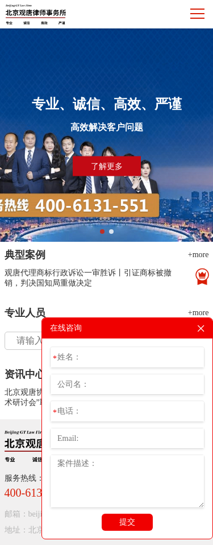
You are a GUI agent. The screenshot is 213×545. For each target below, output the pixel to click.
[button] (102, 231)
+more (198, 254)
